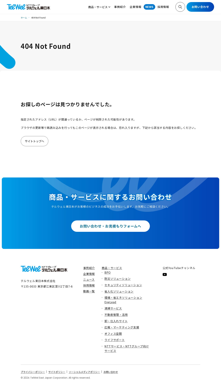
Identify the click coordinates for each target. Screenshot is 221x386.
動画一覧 (89, 291)
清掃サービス (113, 308)
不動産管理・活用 (116, 315)
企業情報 (135, 7)
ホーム (24, 17)
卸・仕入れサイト (116, 321)
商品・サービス (98, 7)
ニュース (89, 279)
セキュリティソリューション (123, 285)
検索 (180, 7)
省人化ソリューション (118, 291)
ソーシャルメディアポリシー (84, 372)
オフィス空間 (113, 333)
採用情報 (163, 7)
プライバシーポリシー (33, 372)
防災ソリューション (117, 278)
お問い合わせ (200, 7)
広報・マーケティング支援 (121, 327)
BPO (107, 272)
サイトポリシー (56, 372)
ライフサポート (114, 340)
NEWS (149, 7)
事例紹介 (120, 7)
